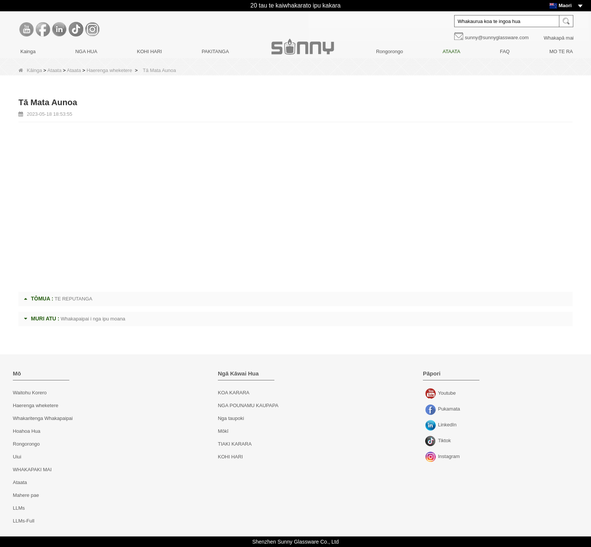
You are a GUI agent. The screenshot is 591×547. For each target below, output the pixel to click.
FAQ (505, 51)
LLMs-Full (23, 521)
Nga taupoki (231, 418)
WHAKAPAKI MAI (32, 469)
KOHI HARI (149, 51)
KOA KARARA (234, 392)
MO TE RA (561, 51)
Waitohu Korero (30, 392)
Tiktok (431, 441)
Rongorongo (389, 51)
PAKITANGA (215, 51)
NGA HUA (86, 51)
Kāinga (30, 70)
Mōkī (223, 431)
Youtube (431, 394)
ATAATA (451, 51)
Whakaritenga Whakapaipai (43, 418)
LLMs (19, 508)
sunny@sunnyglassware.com (496, 37)
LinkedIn (431, 426)
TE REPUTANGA (73, 299)
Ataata (54, 70)
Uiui (17, 457)
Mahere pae (26, 495)
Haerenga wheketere (109, 70)
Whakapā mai (559, 38)
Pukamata (431, 410)
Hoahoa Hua (26, 431)
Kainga (27, 51)
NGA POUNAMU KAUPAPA (248, 405)
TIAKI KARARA (235, 444)
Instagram (431, 457)
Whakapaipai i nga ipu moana (93, 319)
